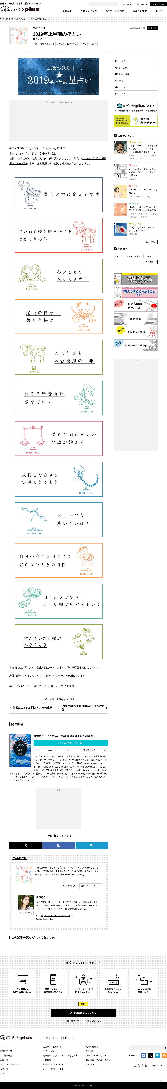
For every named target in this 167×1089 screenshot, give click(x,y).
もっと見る (150, 242)
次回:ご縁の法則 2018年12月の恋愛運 (83, 708)
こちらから (35, 675)
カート (127, 4)
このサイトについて (52, 1047)
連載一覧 (4, 1060)
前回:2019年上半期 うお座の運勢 (32, 707)
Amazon (52, 750)
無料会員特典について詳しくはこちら (84, 1020)
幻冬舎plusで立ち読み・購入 (71, 743)
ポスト (152, 28)
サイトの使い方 (50, 1051)
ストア (159, 11)
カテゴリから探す (114, 11)
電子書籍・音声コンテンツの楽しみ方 (60, 1055)
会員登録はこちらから (83, 1012)
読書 (121, 81)
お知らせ (123, 94)
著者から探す (140, 11)
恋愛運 (94, 44)
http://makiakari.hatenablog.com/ (55, 915)
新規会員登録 (158, 4)
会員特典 (47, 1060)
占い (61, 44)
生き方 (122, 61)
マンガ (122, 87)
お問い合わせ (92, 1047)
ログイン (142, 4)
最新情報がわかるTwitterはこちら (66, 874)
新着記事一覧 (6, 1051)
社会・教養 (124, 74)
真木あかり (42, 897)
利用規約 (90, 1051)
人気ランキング (88, 11)
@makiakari (48, 919)
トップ (3, 1047)
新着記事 (67, 11)
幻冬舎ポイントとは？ (53, 1064)
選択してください (89, 886)
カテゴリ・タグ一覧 (9, 1064)
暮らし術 (9, 19)
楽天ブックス (89, 750)
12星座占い (72, 44)
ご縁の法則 (20, 19)
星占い (84, 44)
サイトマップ (92, 1064)
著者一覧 (4, 1069)
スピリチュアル (47, 44)
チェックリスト (135, 256)
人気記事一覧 (6, 1055)
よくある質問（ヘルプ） (54, 1069)
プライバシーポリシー (96, 1055)
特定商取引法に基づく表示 (98, 1060)
